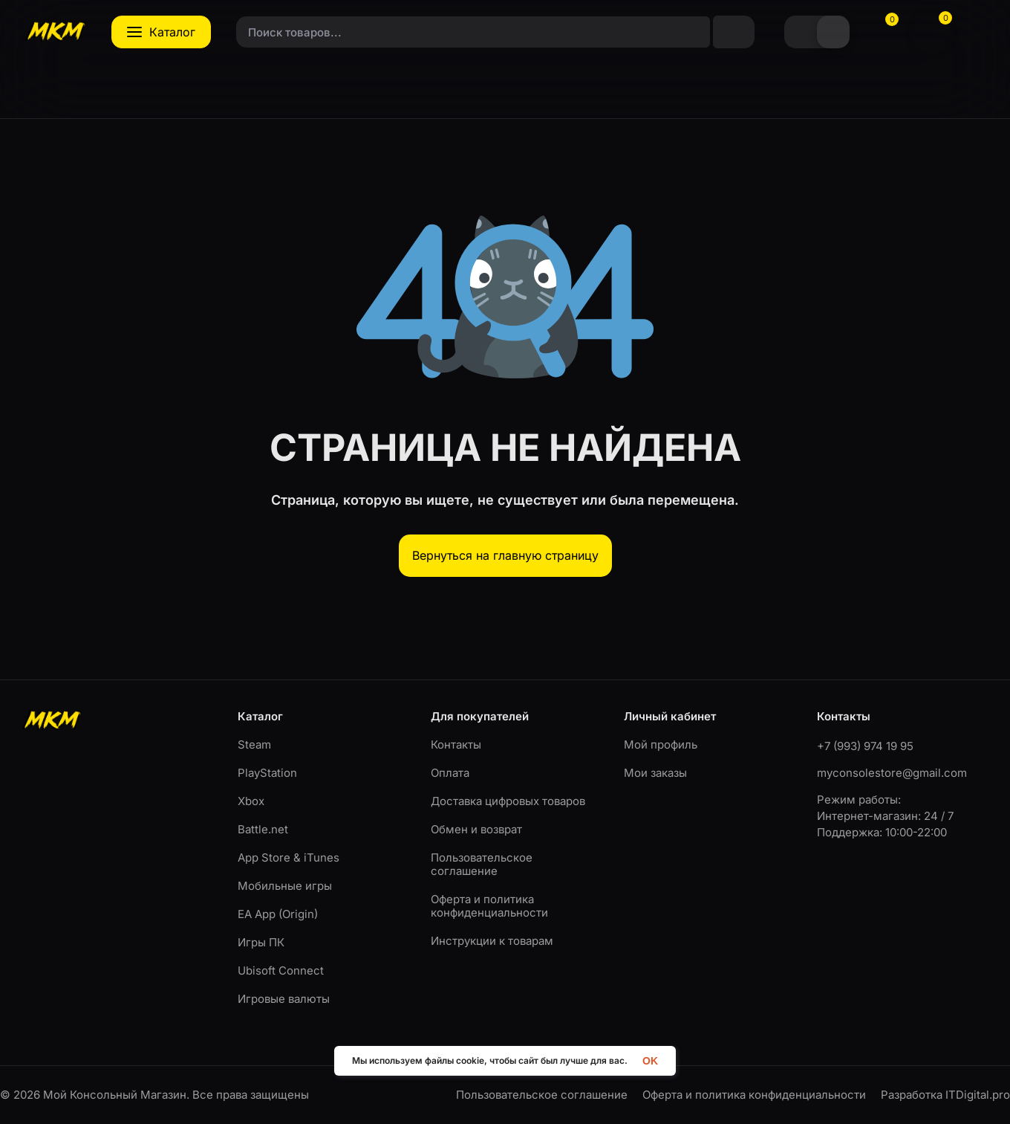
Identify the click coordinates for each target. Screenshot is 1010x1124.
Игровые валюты (284, 999)
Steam (254, 744)
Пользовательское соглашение (481, 864)
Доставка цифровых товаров (508, 801)
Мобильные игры (285, 886)
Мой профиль (660, 744)
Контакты (456, 744)
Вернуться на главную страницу (505, 555)
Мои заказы (655, 773)
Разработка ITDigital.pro (945, 1095)
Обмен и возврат (476, 829)
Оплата (450, 773)
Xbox (251, 801)
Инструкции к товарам (492, 941)
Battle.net (263, 829)
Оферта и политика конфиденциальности (489, 906)
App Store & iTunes (288, 857)
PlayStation (267, 773)
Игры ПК (261, 942)
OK (650, 1060)
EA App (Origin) (278, 914)
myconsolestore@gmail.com (892, 773)
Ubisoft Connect (281, 970)
